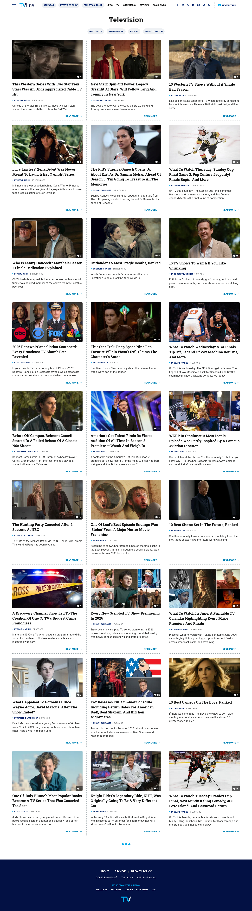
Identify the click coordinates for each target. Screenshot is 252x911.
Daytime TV (95, 31)
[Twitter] (182, 5)
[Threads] (188, 5)
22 (158, 694)
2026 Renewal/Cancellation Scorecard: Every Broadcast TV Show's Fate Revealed (44, 351)
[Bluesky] (203, 5)
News (110, 5)
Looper (129, 889)
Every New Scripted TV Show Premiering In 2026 (125, 616)
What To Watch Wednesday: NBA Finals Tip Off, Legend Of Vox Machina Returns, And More (203, 352)
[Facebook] (177, 5)
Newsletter (227, 5)
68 (80, 517)
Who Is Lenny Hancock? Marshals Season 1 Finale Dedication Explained (47, 265)
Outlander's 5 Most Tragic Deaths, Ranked (126, 263)
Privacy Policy (141, 871)
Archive (120, 871)
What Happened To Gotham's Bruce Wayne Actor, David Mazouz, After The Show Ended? (44, 707)
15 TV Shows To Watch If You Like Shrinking (197, 266)
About (104, 871)
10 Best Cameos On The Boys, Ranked (200, 702)
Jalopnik (116, 889)
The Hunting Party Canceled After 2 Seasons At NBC (42, 527)
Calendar (49, 5)
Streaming (129, 5)
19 (237, 255)
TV (117, 5)
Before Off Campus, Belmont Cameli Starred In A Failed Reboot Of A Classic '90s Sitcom (44, 440)
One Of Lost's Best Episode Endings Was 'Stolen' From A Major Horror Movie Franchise (124, 529)
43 (158, 788)
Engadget (101, 889)
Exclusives (159, 5)
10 (158, 339)
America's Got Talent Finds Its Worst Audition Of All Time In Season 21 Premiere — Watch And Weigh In (121, 440)
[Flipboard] (193, 5)
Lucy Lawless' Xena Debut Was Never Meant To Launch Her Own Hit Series (43, 172)
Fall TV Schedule (93, 5)
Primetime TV (116, 31)
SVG (154, 889)
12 (237, 517)
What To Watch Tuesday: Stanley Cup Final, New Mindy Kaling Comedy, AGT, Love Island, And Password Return (201, 801)
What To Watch (154, 31)
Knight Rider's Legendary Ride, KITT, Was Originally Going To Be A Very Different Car (126, 800)
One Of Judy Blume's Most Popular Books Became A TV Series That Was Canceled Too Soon (47, 800)
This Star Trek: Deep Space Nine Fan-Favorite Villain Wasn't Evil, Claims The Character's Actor (124, 351)
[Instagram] (198, 5)
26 (237, 339)
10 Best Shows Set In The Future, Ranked (203, 524)
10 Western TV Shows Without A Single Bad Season (202, 87)
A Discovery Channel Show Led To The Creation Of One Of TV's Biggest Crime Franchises (44, 618)
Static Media (110, 877)
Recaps (134, 31)
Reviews (144, 5)
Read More (72, 116)
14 (237, 162)
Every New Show (69, 5)
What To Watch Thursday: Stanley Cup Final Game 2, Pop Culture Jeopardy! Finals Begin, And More (201, 174)
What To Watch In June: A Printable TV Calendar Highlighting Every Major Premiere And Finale (202, 618)
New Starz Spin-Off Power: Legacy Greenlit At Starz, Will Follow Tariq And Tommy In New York (123, 89)
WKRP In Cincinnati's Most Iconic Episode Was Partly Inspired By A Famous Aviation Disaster (204, 440)
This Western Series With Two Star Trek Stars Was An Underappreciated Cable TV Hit (47, 89)
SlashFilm (142, 889)
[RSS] (208, 5)
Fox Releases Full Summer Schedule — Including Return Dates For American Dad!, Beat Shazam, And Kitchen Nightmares (123, 709)
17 (237, 606)
